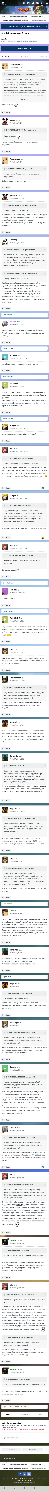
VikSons (13, 355)
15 (20, 120)
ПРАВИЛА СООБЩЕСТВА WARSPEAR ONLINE (24, 27)
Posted (16, 67)
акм (11, 448)
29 (19, 722)
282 (21, 1023)
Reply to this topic (24, 48)
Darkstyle (14, 756)
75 (22, 64)
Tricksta (13, 590)
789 (18, 1067)
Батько (13, 1067)
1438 (20, 756)
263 (23, 678)
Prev (7, 56)
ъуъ (11, 649)
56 (18, 425)
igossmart (28, 74)
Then (12, 911)
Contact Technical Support (24, 1480)
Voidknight (14, 1023)
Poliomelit (14, 384)
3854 (16, 448)
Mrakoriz (27, 1295)
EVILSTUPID (15, 618)
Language (23, 1478)
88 (16, 911)
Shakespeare (15, 678)
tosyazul (13, 722)
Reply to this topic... (12, 1438)
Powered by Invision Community (24, 1482)
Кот (27, 688)
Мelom (13, 1127)
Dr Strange (10, 1407)
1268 (18, 321)
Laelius (5, 39)
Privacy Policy (40, 1478)
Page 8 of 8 (24, 56)
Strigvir (13, 425)
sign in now (41, 1425)
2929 (20, 1240)
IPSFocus (15, 1478)
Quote (8, 112)
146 (15, 649)
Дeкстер (13, 240)
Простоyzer (15, 64)
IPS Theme (6, 1478)
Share (11, 1449)
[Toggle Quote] (5, 74)
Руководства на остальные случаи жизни (24, 41)
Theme (31, 1478)
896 (18, 1127)
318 (19, 240)
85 (20, 384)
